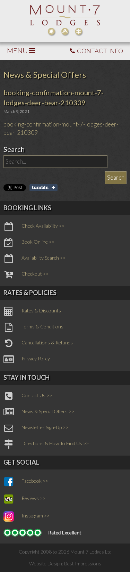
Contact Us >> (27, 396)
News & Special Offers (44, 75)
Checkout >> (26, 274)
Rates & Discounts (32, 311)
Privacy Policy (26, 359)
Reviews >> (24, 499)
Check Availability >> (33, 226)
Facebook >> (25, 481)
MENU (21, 50)
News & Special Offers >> (38, 412)
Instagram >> (26, 516)
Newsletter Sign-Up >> (35, 428)
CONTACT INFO (96, 51)
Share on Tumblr (43, 187)
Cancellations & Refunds (38, 343)
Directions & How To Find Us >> (46, 444)
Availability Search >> (34, 258)
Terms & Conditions (33, 327)
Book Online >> (28, 242)
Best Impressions (82, 563)
